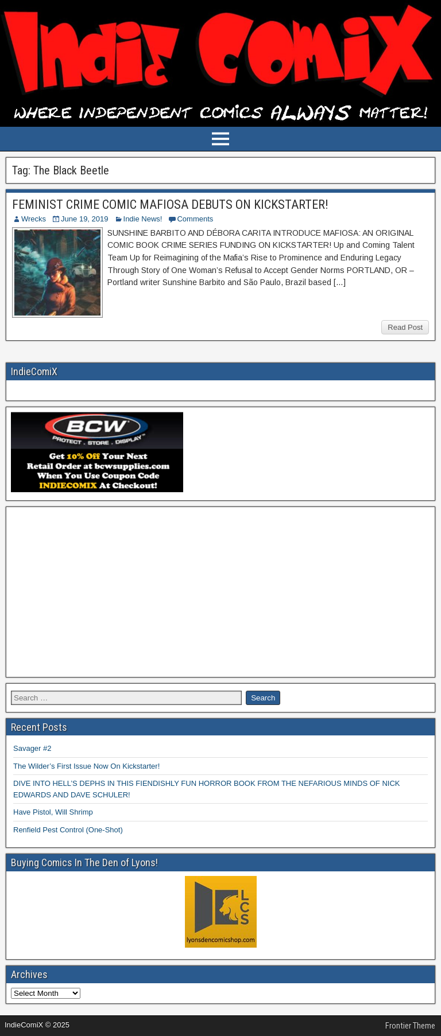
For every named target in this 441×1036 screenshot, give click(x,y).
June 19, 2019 (84, 219)
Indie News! (143, 219)
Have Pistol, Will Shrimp (53, 812)
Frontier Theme (410, 1026)
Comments (195, 219)
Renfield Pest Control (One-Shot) (68, 829)
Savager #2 (32, 748)
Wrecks (33, 219)
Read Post (405, 327)
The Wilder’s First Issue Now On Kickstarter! (86, 766)
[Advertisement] (220, 592)
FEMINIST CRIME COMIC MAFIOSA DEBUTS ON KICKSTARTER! (170, 204)
